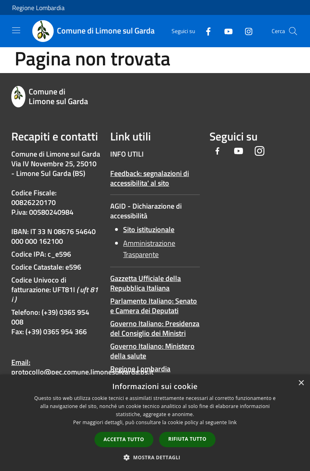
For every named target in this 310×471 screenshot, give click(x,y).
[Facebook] (205, 30)
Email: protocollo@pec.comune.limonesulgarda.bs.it (82, 367)
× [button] (301, 383)
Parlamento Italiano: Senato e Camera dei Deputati (153, 305)
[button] (155, 457)
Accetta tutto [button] (124, 439)
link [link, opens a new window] (232, 422)
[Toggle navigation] (16, 30)
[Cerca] (293, 31)
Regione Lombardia (38, 8)
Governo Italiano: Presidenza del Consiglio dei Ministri (154, 328)
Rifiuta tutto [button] (187, 438)
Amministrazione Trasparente (149, 249)
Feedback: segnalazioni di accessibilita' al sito (149, 178)
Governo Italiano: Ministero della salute (152, 351)
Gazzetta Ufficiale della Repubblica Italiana (145, 283)
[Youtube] (225, 30)
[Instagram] (245, 30)
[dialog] (155, 423)
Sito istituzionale (148, 229)
